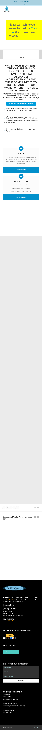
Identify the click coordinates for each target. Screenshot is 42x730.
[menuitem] (15, 1)
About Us (21, 153)
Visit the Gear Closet (24, 1)
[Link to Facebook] (32, 727)
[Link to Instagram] (34, 727)
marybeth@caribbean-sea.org (12, 621)
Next (40, 54)
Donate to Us (21, 181)
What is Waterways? (21, 4)
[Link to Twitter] (37, 727)
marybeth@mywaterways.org (16, 705)
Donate (15, 1)
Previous (1, 54)
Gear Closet (12, 600)
